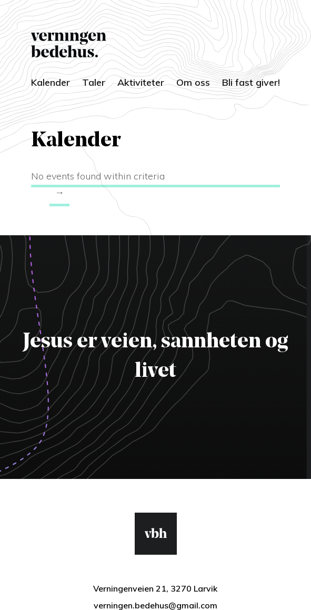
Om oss (193, 82)
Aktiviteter (140, 82)
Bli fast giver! (251, 82)
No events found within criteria (98, 176)
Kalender (50, 82)
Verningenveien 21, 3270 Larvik (155, 588)
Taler (93, 82)
